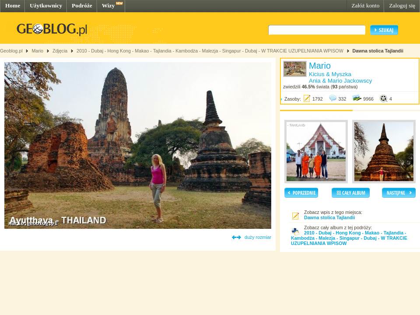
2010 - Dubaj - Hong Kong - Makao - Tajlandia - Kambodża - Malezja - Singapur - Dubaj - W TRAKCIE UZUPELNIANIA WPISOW (210, 50)
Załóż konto (365, 5)
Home (12, 5)
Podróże (82, 5)
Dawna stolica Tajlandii (378, 50)
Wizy (108, 5)
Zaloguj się (402, 5)
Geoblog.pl (11, 50)
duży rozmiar (258, 237)
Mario (37, 50)
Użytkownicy (46, 5)
